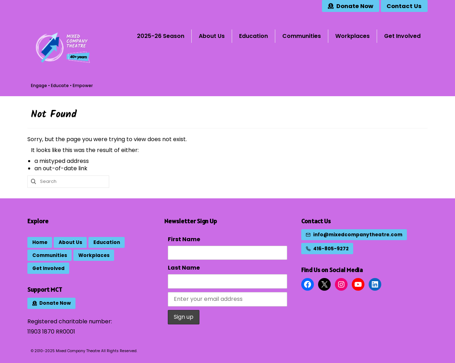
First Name (184, 239)
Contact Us (316, 221)
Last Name (184, 268)
